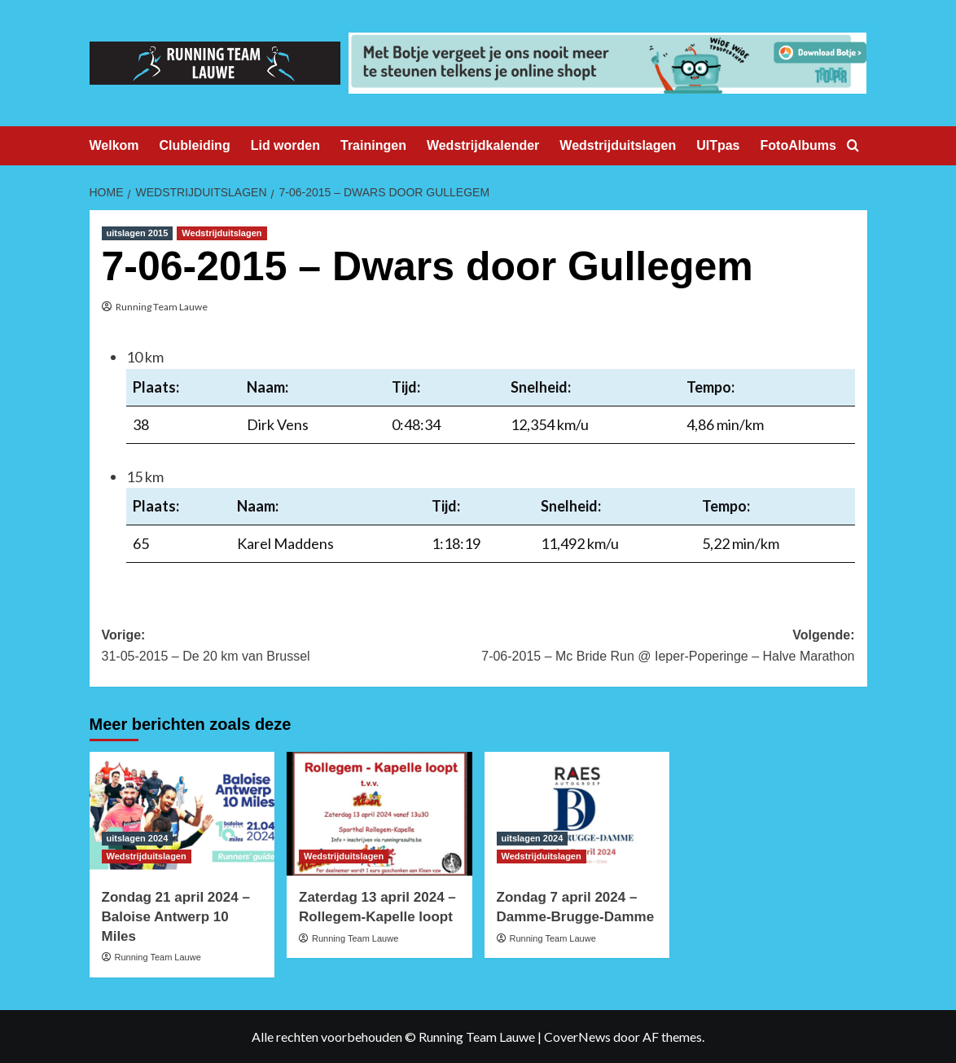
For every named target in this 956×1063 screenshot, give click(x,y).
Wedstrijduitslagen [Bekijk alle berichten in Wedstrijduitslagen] (221, 233)
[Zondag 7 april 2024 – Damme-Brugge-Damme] (577, 814)
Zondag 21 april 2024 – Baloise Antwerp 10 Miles (176, 916)
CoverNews (577, 1036)
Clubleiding (195, 145)
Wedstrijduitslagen (617, 145)
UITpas (717, 145)
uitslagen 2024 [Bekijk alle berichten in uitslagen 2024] (138, 838)
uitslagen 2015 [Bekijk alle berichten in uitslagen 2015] (138, 233)
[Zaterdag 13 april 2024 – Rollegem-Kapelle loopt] (379, 814)
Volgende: (666, 647)
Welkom (114, 145)
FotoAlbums (798, 145)
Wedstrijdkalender (483, 145)
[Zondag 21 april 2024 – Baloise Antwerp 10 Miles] (182, 814)
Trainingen (373, 145)
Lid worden (285, 145)
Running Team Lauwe (162, 307)
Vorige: (290, 647)
